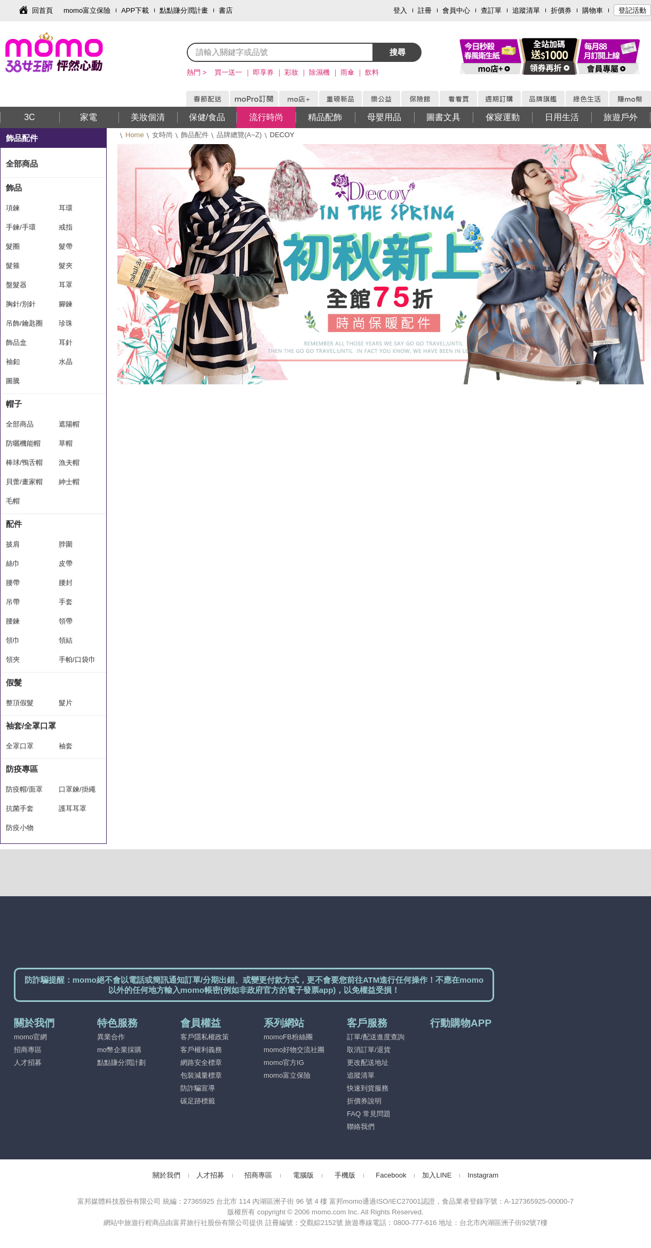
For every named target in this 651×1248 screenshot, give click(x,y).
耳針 (66, 342)
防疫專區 (22, 768)
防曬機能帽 (23, 443)
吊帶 (13, 602)
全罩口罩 (20, 746)
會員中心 (456, 10)
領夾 (13, 659)
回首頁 (42, 10)
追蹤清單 (526, 10)
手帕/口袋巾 (77, 659)
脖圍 (66, 544)
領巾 (13, 640)
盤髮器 (16, 285)
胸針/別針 (21, 304)
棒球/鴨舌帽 (24, 463)
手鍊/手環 (21, 227)
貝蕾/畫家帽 (24, 482)
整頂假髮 (20, 703)
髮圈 (13, 246)
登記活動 (632, 10)
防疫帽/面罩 (24, 789)
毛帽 (13, 501)
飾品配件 (195, 135)
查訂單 (491, 10)
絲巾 (13, 563)
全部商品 (22, 163)
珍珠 (66, 323)
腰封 (66, 583)
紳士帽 (69, 482)
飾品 (14, 187)
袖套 (66, 746)
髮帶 (66, 246)
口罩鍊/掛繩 (77, 789)
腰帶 (13, 583)
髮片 (66, 703)
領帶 (66, 621)
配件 (14, 523)
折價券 (561, 10)
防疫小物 (20, 828)
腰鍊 (13, 621)
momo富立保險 (86, 10)
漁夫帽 (69, 463)
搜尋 (398, 52)
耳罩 (66, 285)
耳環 (66, 208)
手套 (66, 602)
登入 (400, 10)
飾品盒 (16, 342)
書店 (226, 10)
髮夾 (66, 266)
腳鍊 (66, 304)
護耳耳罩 (72, 808)
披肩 (13, 544)
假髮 (14, 682)
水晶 (66, 362)
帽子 (14, 403)
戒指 (66, 227)
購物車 (592, 10)
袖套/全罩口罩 (31, 725)
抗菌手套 (20, 808)
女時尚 (162, 135)
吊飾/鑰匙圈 (24, 323)
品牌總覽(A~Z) (239, 135)
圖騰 (13, 381)
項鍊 (13, 208)
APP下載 (135, 10)
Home (134, 135)
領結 (66, 640)
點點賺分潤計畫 (184, 10)
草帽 (66, 443)
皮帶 (66, 563)
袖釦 (13, 362)
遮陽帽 (69, 424)
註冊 (425, 10)
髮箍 (13, 266)
